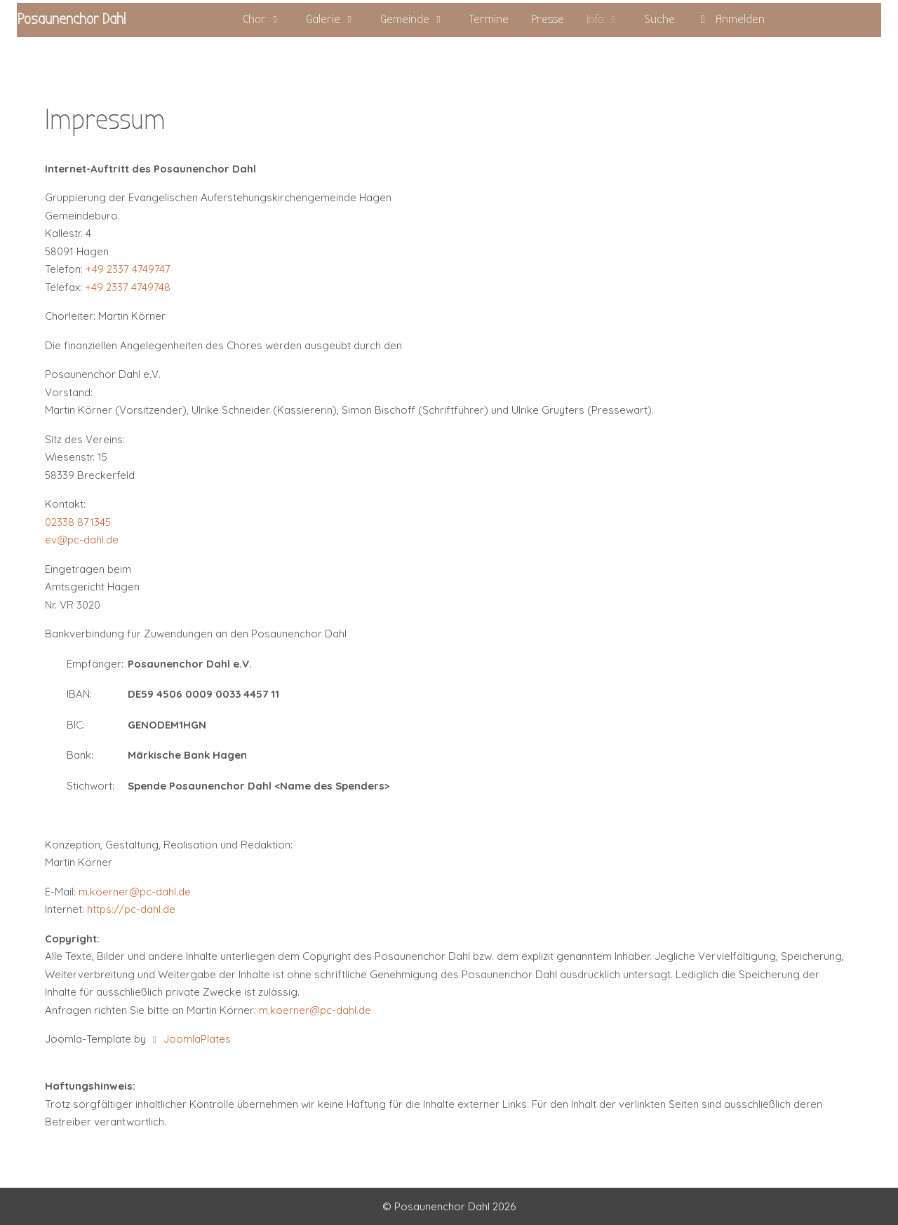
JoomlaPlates (190, 1038)
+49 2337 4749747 (128, 269)
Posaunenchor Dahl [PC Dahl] (71, 19)
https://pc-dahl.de (131, 909)
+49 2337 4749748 (127, 287)
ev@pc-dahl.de (82, 539)
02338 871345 (78, 522)
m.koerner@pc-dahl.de (135, 891)
